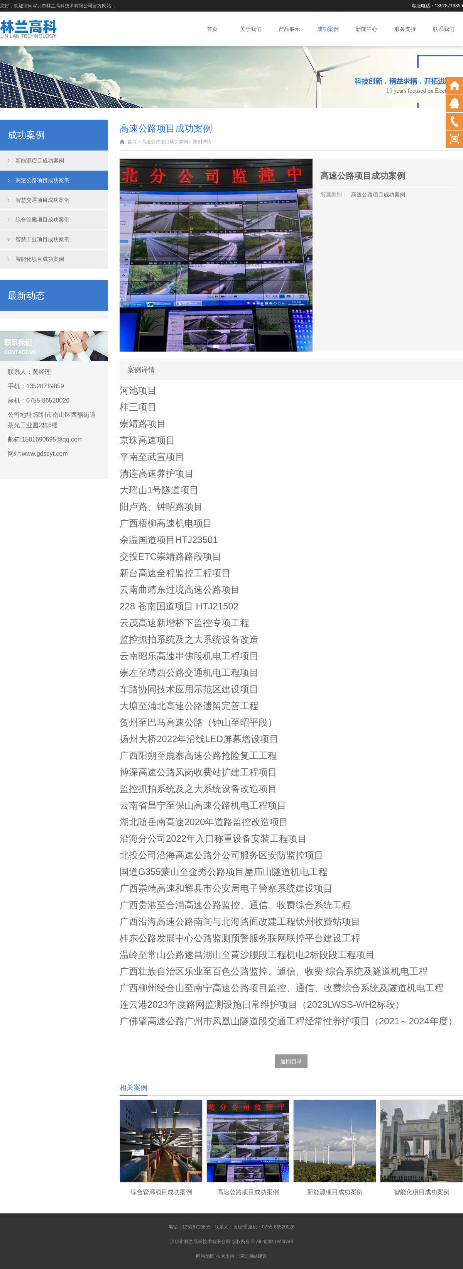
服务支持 (405, 29)
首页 (212, 29)
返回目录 (291, 1061)
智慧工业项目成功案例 (42, 239)
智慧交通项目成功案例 (42, 200)
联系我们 (444, 29)
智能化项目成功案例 (39, 259)
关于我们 (251, 29)
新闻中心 (366, 29)
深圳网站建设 (253, 1256)
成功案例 (328, 29)
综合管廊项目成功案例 (42, 220)
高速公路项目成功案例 (42, 180)
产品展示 (289, 29)
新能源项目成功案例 (39, 160)
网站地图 (205, 1256)
